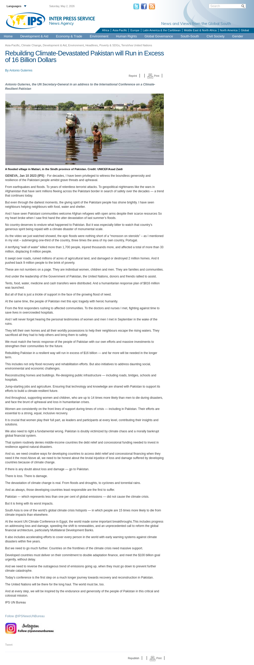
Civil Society (216, 36)
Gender (237, 36)
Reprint (133, 76)
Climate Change (31, 45)
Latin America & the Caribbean (162, 30)
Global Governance (159, 36)
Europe (134, 30)
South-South (190, 36)
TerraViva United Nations (136, 45)
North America (229, 30)
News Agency (61, 23)
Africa (105, 30)
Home (8, 36)
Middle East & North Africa (200, 30)
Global (245, 30)
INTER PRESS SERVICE (72, 18)
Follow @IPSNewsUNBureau (25, 616)
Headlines (91, 45)
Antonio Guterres (21, 70)
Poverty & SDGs (109, 45)
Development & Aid (34, 36)
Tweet (8, 644)
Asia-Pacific (120, 30)
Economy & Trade (69, 36)
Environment (99, 36)
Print (153, 76)
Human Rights (126, 36)
